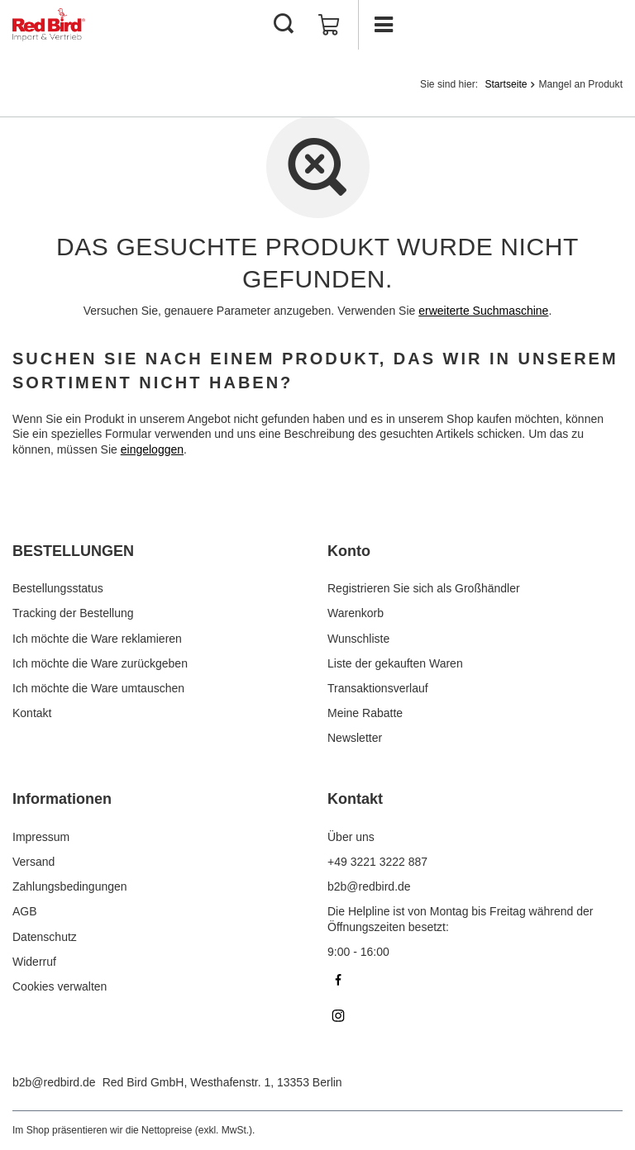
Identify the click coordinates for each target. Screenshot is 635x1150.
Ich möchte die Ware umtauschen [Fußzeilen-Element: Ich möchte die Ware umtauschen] (98, 688)
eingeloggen (152, 449)
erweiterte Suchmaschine (483, 310)
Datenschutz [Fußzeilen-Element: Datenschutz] (44, 936)
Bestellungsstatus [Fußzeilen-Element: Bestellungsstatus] (57, 588)
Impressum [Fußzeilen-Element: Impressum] (40, 836)
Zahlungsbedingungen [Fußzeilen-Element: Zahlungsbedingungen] (69, 886)
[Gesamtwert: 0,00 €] (329, 25)
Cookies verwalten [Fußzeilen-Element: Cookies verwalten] (59, 986)
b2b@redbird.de (54, 1082)
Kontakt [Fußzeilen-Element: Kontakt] (31, 713)
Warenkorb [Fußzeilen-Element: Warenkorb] (355, 613)
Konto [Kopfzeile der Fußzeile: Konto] (348, 551)
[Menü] (383, 25)
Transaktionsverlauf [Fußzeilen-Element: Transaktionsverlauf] (377, 688)
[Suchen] (283, 25)
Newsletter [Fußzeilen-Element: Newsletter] (354, 737)
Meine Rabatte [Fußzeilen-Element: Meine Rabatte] (365, 713)
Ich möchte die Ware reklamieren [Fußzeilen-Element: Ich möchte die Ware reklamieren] (97, 638)
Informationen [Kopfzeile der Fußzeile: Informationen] (62, 799)
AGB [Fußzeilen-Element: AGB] (24, 911)
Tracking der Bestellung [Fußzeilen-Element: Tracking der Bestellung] (73, 613)
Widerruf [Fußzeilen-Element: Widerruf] (34, 961)
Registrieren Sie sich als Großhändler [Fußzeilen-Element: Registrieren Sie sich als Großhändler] (423, 588)
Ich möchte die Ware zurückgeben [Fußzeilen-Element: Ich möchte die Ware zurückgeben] (100, 663)
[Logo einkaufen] (48, 24)
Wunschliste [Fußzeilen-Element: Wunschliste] (358, 638)
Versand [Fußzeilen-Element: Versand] (33, 861)
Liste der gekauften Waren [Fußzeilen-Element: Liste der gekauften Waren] (395, 663)
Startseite (506, 84)
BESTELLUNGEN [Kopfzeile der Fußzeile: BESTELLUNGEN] (73, 551)
